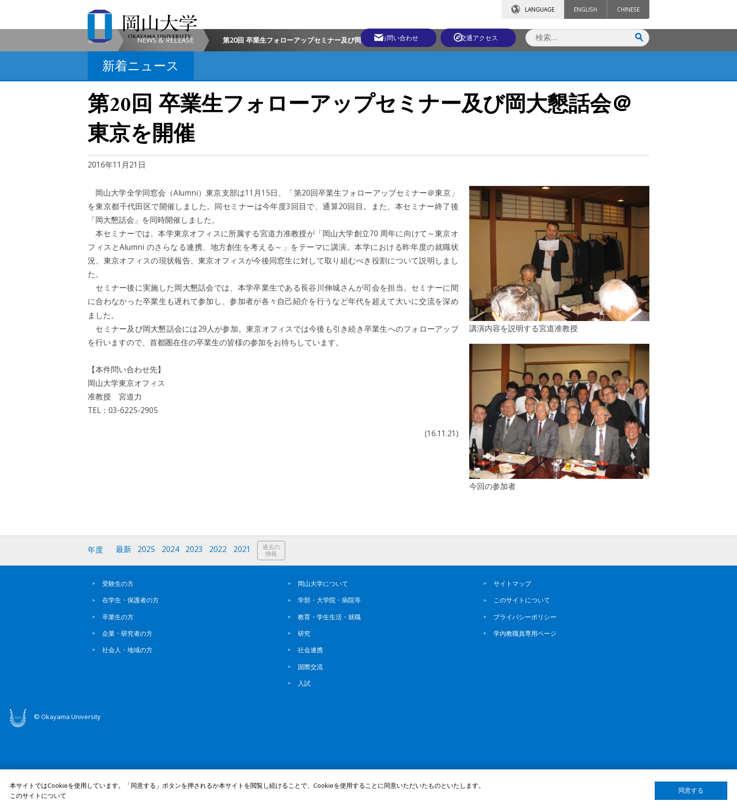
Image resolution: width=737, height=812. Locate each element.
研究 (304, 715)
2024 (171, 632)
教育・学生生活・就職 (329, 698)
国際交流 (310, 748)
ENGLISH (585, 9)
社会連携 (310, 732)
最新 (124, 632)
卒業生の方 (118, 698)
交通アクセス (480, 37)
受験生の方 (118, 665)
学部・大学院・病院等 (329, 682)
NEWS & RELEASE (165, 122)
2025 (147, 632)
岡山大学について (323, 665)
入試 (304, 765)
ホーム (98, 122)
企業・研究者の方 (127, 715)
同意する (691, 790)
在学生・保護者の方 (130, 682)
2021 (244, 632)
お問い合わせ (395, 37)
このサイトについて (521, 682)
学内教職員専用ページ (524, 715)
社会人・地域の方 (127, 732)
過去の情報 (273, 633)
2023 (195, 632)
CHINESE (628, 9)
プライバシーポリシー (524, 698)
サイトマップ (512, 665)
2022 (220, 632)
